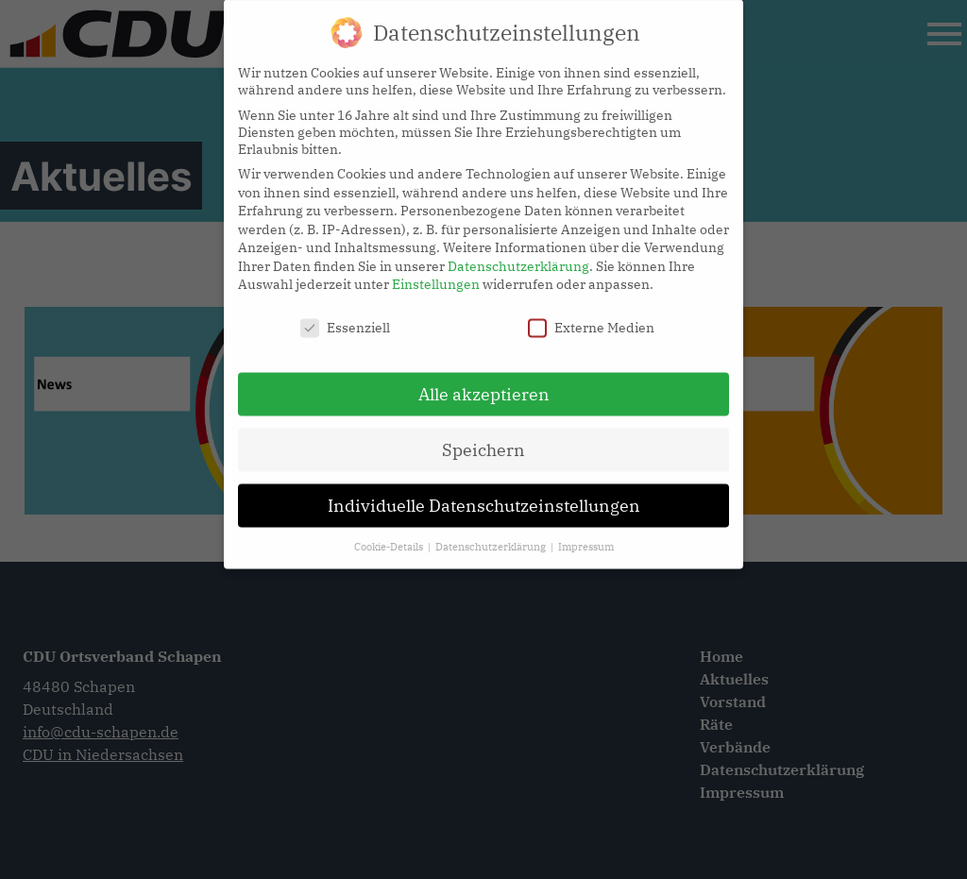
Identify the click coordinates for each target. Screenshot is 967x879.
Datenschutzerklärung (518, 254)
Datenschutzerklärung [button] (492, 534)
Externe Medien (591, 316)
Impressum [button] (586, 534)
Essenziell (345, 316)
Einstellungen (436, 272)
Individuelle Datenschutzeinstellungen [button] (484, 494)
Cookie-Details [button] (390, 534)
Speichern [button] (483, 438)
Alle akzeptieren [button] (484, 383)
